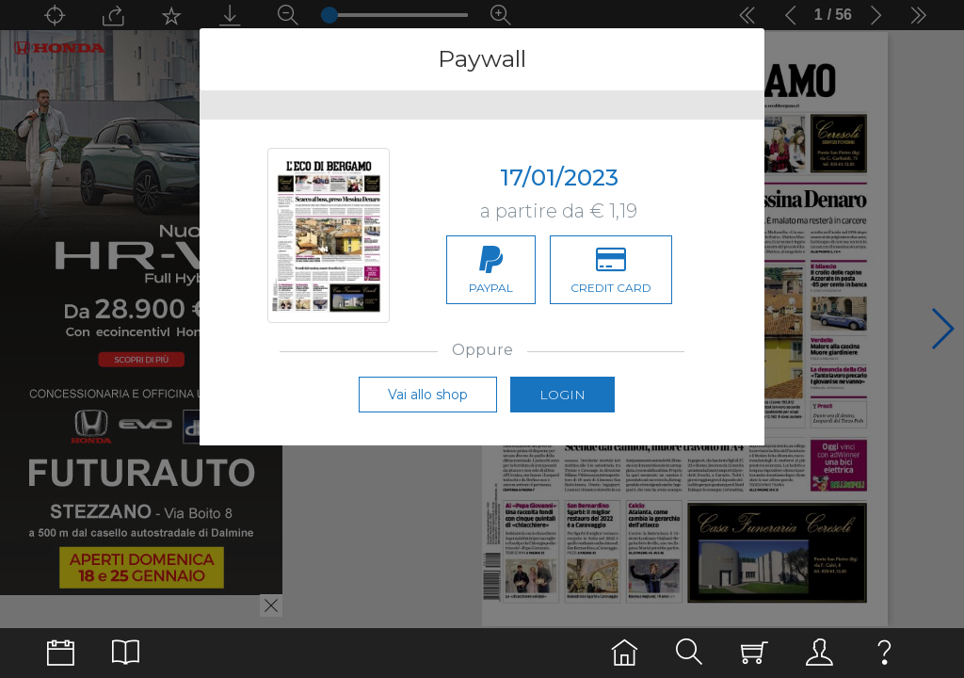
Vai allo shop (428, 394)
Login (562, 394)
